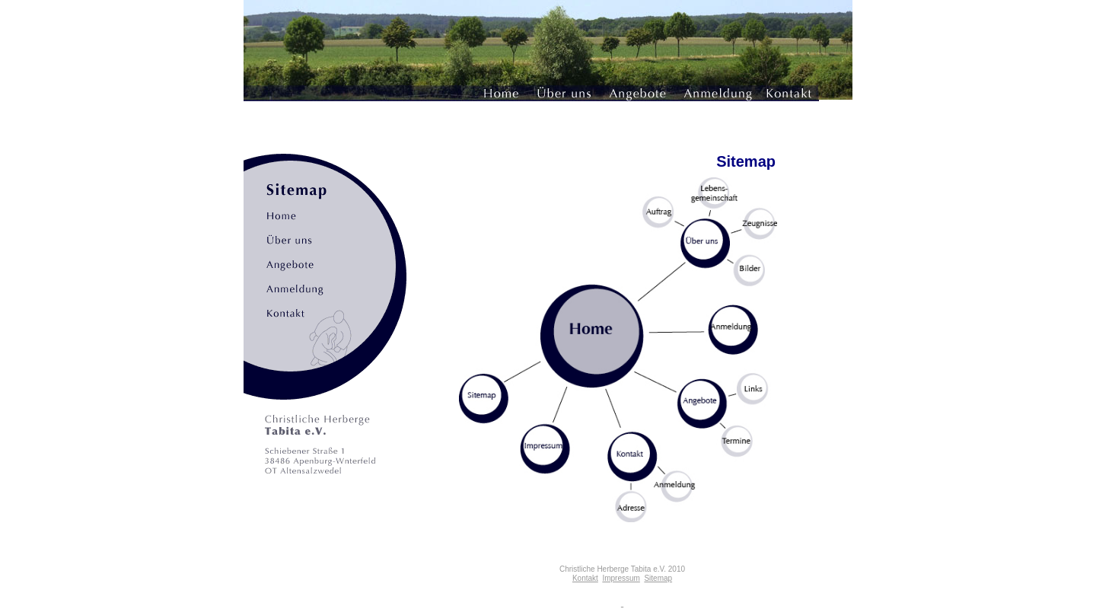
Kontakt (585, 578)
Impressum (620, 578)
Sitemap (658, 578)
